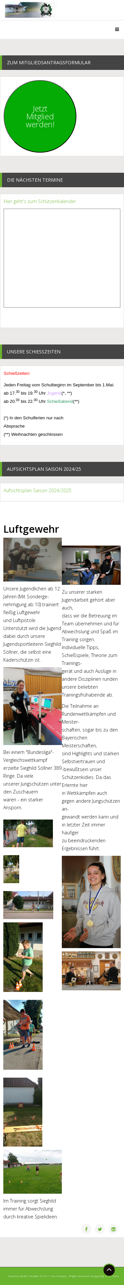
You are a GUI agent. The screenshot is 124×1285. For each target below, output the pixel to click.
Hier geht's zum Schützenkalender (40, 201)
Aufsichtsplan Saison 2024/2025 (37, 490)
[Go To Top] (109, 1270)
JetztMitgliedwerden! (40, 116)
